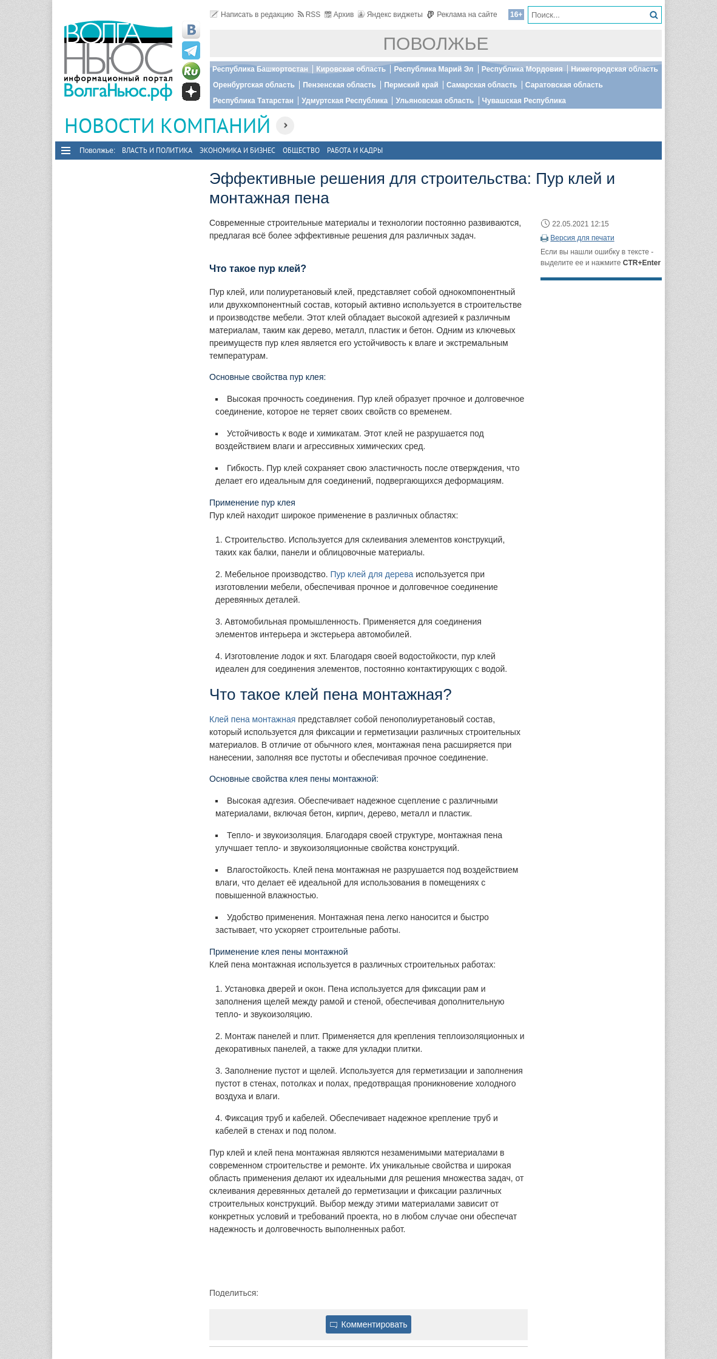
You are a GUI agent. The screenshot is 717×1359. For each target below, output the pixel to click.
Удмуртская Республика (344, 101)
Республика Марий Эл (433, 69)
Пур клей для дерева (371, 574)
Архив (339, 14)
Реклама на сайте (461, 14)
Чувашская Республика (524, 101)
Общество (301, 150)
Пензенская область (339, 85)
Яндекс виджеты (390, 14)
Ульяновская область (435, 101)
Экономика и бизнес (237, 150)
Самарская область (481, 85)
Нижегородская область (614, 69)
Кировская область (351, 69)
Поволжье (436, 43)
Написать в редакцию (252, 14)
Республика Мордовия (522, 69)
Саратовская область (564, 85)
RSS (309, 14)
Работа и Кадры (355, 150)
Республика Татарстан (253, 101)
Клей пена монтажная (252, 719)
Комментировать (369, 1324)
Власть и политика (157, 150)
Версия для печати (582, 238)
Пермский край (411, 85)
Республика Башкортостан (260, 69)
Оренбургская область (254, 85)
